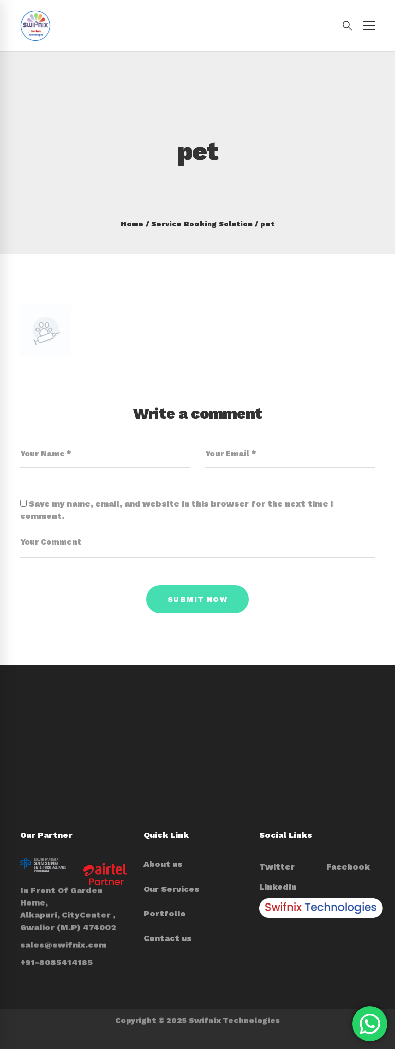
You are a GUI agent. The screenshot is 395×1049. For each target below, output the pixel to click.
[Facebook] (348, 867)
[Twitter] (277, 867)
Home (132, 224)
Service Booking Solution (202, 224)
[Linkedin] (277, 887)
